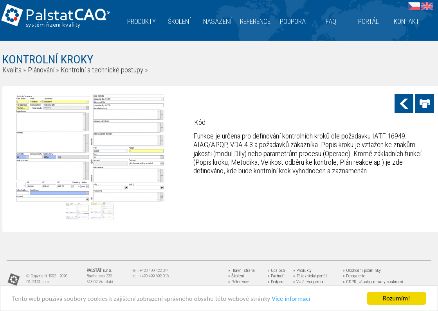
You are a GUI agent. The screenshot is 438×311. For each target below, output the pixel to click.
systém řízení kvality (53, 25)
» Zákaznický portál (310, 276)
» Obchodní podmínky (362, 270)
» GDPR (350, 281)
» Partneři (276, 276)
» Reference (238, 281)
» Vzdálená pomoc (308, 281)
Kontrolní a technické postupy (102, 69)
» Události (276, 270)
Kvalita (12, 69)
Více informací (291, 299)
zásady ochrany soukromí (381, 281)
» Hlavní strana (241, 270)
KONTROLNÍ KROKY (47, 59)
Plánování (41, 69)
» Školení (236, 276)
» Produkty (302, 270)
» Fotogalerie (354, 276)
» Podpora (276, 281)
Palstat (67, 16)
